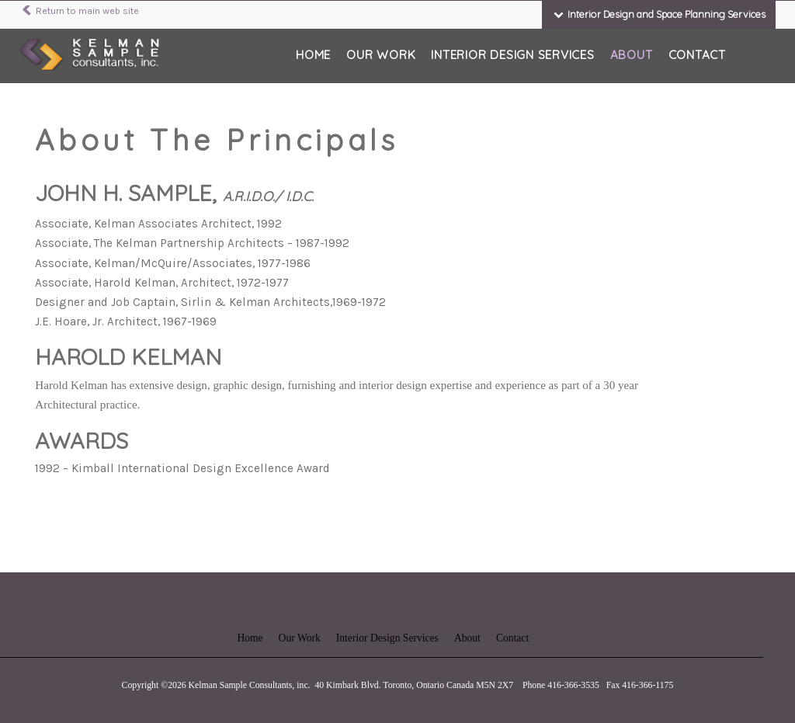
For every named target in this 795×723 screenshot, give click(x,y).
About (631, 54)
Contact (697, 54)
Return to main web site (79, 10)
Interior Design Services (512, 54)
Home (313, 54)
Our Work (380, 54)
